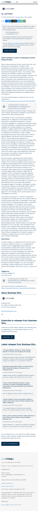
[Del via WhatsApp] (21, 21)
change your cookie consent (15, 43)
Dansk (3, 504)
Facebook (9, 483)
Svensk (16, 504)
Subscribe (8, 337)
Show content (9, 51)
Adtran (26, 266)
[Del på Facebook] (6, 21)
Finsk (19, 504)
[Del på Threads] (15, 21)
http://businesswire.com (9, 311)
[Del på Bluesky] (18, 21)
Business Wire (19, 17)
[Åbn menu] (17, 2)
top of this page (21, 108)
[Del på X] (12, 21)
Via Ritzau (30, 466)
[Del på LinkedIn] (9, 21)
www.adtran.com (6, 275)
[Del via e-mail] (24, 21)
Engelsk (7, 504)
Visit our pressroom (10, 444)
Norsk (11, 504)
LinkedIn (31, 266)
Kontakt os (4, 466)
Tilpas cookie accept (7, 486)
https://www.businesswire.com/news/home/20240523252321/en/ (19, 101)
